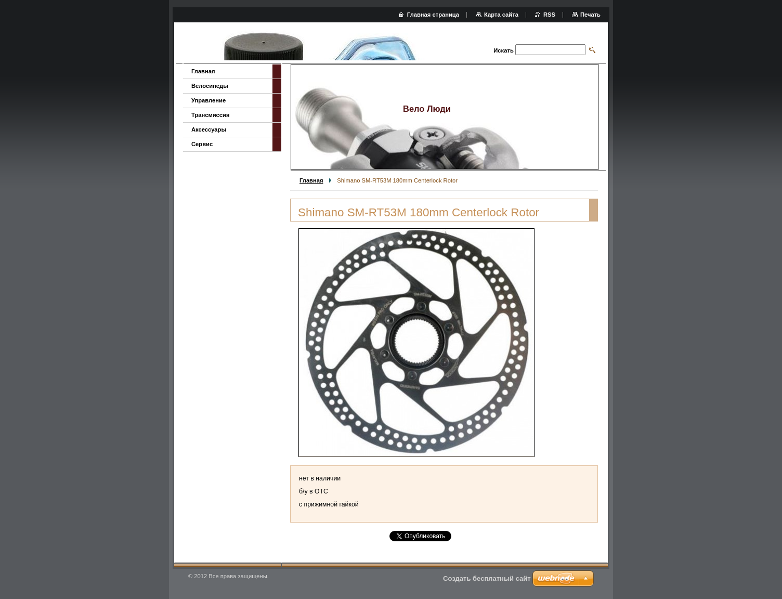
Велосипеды (209, 86)
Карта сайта (501, 14)
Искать (503, 50)
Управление (208, 100)
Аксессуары (208, 129)
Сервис (202, 144)
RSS (549, 14)
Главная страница (433, 14)
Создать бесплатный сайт (487, 578)
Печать (590, 14)
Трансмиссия (210, 115)
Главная (311, 180)
